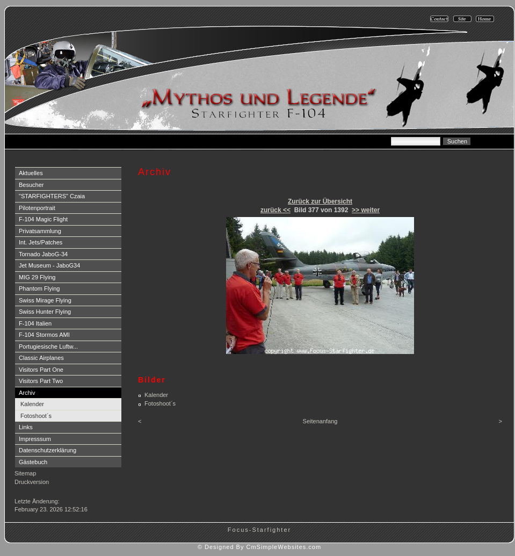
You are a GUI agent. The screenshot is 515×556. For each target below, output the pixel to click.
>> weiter (366, 210)
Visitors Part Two (41, 381)
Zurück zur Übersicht (320, 201)
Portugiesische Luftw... (48, 346)
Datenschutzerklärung (47, 450)
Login (23, 492)
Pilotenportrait (37, 208)
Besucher (31, 185)
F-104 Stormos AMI (44, 334)
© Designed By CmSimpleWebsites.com (259, 547)
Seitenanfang (320, 421)
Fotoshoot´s (36, 416)
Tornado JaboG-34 (43, 254)
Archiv (27, 392)
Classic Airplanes (41, 358)
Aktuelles (31, 173)
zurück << (275, 210)
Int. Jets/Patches (40, 242)
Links (26, 427)
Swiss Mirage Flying (45, 300)
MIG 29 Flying (37, 277)
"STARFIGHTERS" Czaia (52, 196)
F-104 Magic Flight (43, 219)
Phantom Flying (39, 288)
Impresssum (35, 439)
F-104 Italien (35, 323)
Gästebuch (33, 462)
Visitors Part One (41, 369)
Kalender (32, 404)
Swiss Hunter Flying (45, 311)
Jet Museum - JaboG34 (49, 265)
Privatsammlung (40, 231)
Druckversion (31, 482)
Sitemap (25, 473)
